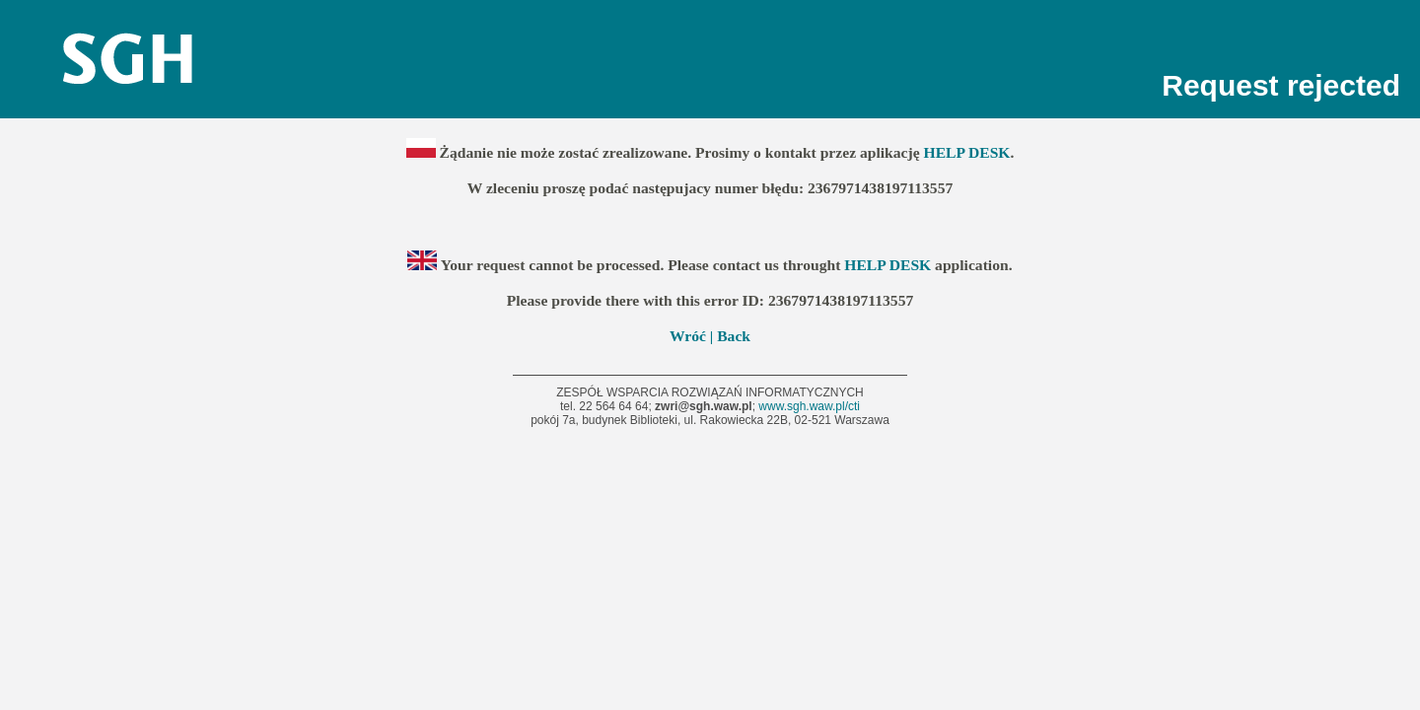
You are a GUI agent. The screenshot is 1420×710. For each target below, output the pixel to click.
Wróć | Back (710, 335)
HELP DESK (967, 152)
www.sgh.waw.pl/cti (809, 406)
